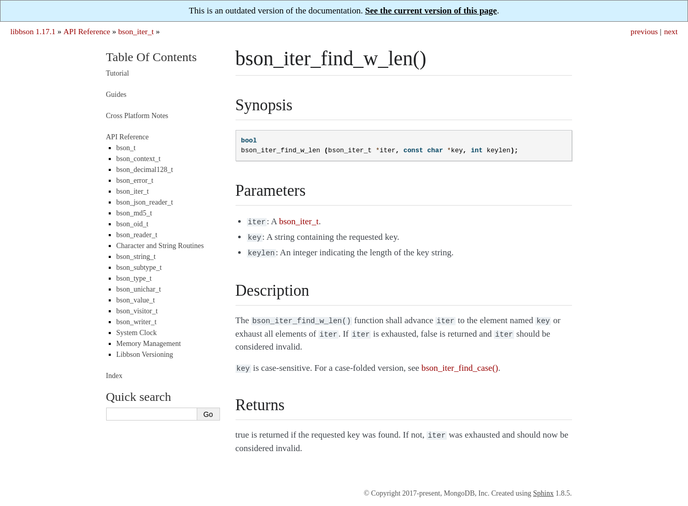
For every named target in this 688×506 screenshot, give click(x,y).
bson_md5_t (134, 213)
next (671, 31)
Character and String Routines (160, 246)
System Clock (136, 333)
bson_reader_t (136, 235)
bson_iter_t (136, 31)
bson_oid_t (132, 224)
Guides (116, 94)
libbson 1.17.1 (32, 31)
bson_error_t (135, 180)
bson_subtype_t (139, 267)
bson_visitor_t (137, 311)
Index (114, 376)
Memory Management (148, 344)
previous (644, 31)
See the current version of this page (431, 11)
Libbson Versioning (144, 354)
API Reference (86, 31)
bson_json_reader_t (144, 202)
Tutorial (117, 73)
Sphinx (543, 486)
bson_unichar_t (138, 289)
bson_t (126, 148)
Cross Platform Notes (137, 116)
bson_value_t (135, 300)
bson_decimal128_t (144, 170)
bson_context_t (138, 159)
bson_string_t (136, 257)
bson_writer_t (136, 322)
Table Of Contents (151, 57)
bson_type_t (134, 278)
